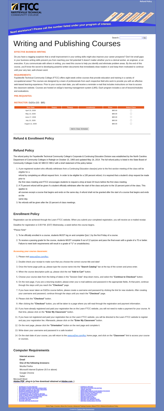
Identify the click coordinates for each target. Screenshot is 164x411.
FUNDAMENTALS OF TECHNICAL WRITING (32, 393)
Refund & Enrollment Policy (109, 406)
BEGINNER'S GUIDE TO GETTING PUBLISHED (33, 389)
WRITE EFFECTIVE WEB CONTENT (91, 392)
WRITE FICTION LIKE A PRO (89, 393)
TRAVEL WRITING (86, 389)
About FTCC (96, 406)
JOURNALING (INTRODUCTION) (28, 398)
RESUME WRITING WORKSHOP (28, 401)
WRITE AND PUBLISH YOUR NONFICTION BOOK (95, 391)
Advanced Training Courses (82, 406)
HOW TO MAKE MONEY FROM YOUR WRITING (33, 395)
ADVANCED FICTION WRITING (28, 386)
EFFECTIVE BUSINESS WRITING (29, 392)
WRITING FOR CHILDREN (88, 398)
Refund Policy (146, 1)
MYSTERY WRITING (25, 399)
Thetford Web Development (85, 409)
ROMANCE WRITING (87, 386)
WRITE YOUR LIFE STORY (88, 395)
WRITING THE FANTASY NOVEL (90, 399)
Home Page (49, 406)
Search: (116, 38)
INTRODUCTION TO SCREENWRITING (30, 396)
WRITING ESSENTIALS (87, 396)
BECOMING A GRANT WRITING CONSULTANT (33, 388)
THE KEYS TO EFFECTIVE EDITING (91, 388)
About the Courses (67, 406)
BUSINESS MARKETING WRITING (29, 391)
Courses (57, 406)
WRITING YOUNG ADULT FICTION (91, 401)
